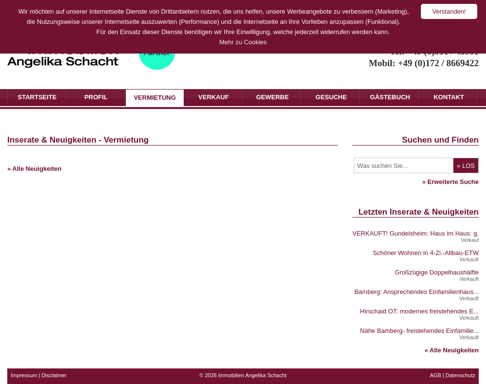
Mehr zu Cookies (243, 42)
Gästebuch (390, 97)
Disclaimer (53, 375)
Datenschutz (460, 375)
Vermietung (155, 97)
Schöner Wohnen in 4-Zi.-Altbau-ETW (426, 252)
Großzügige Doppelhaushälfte (437, 272)
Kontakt (449, 97)
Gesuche (331, 97)
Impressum (24, 375)
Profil (96, 97)
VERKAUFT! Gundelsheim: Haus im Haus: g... (417, 233)
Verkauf (213, 97)
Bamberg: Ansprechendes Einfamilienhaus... (416, 291)
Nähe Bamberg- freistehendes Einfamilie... (419, 330)
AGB (435, 375)
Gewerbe (272, 97)
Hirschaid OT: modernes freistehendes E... (419, 311)
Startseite (37, 97)
